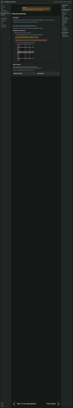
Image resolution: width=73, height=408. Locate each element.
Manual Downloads (19, 14)
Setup (2, 8)
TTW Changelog (4, 20)
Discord (2, 402)
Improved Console (65, 29)
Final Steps (3, 15)
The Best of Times (10, 1)
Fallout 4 (64, 1)
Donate (2, 404)
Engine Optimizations (65, 18)
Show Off (63, 14)
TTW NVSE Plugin (65, 10)
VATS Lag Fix (64, 21)
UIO (63, 25)
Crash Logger (64, 28)
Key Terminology (35, 37)
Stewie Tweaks (64, 17)
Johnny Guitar (64, 13)
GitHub (2, 405)
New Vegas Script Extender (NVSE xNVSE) (24, 26)
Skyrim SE (69, 1)
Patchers (63, 7)
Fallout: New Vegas (58, 1)
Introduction (3, 7)
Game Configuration (64, 32)
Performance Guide (65, 36)
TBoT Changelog (4, 18)
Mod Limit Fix (64, 26)
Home (2, 5)
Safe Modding (3, 25)
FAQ (2, 23)
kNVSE (63, 24)
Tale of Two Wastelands (5, 12)
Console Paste (64, 30)
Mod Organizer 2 (4, 10)
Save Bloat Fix (64, 22)
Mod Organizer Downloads (66, 9)
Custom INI (64, 33)
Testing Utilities (64, 35)
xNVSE (63, 6)
